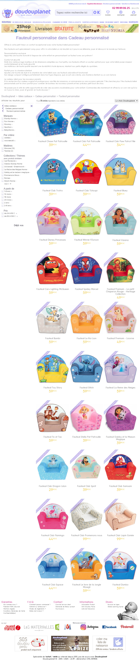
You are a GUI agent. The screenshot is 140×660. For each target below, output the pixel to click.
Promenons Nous (11, 175)
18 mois (7, 197)
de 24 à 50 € (10, 213)
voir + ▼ (8, 184)
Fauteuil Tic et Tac (53, 421)
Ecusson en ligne (113, 604)
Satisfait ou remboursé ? (37, 606)
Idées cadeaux (25, 96)
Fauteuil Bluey (121, 174)
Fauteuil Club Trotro (53, 174)
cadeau (7, 138)
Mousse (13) (9, 148)
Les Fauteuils (9, 161)
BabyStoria (9, 130)
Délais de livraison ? (36, 611)
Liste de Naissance (88, 609)
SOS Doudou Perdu (88, 606)
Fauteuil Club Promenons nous (87, 519)
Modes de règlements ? (37, 609)
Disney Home (10, 118)
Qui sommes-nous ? (10, 604)
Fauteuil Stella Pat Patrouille (87, 421)
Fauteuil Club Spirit (87, 470)
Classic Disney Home (13, 164)
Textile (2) (8, 151)
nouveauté (9, 140)
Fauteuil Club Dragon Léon (53, 470)
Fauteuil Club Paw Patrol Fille (121, 125)
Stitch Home (9, 181)
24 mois (7, 200)
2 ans (6, 203)
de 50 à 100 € (11, 216)
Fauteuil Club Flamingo (53, 519)
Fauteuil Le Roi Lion (87, 322)
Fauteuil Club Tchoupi (87, 174)
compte (120, 13)
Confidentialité (8, 613)
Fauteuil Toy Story (53, 371)
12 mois (7, 194)
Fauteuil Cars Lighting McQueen (53, 273)
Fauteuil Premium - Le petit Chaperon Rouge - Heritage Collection (121, 275)
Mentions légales (9, 609)
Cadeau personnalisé (45, 96)
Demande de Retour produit (65, 606)
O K (96, 12)
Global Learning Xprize (115, 606)
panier (134, 13)
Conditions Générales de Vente (14, 611)
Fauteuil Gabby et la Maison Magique (121, 422)
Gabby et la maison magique (16, 172)
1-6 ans (7, 191)
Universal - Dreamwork (14, 167)
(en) (14, 613)
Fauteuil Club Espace (53, 568)
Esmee (7, 178)
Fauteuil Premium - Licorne (121, 322)
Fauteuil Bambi (53, 322)
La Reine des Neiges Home (15, 169)
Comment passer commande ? (39, 604)
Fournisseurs (60, 609)
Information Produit (88, 604)
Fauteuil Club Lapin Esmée (121, 519)
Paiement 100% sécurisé (11, 606)
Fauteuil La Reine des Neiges (121, 371)
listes (108, 13)
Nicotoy (7, 124)
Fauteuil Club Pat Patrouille (87, 125)
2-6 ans (7, 205)
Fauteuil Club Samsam (121, 470)
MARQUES (133, 22)
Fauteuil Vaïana (121, 224)
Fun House (8, 121)
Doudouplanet (8, 96)
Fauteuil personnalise (69, 96)
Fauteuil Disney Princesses (53, 224)
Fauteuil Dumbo (121, 568)
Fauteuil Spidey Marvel (87, 273)
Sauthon (8, 127)
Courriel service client (63, 604)
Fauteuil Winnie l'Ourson (87, 224)
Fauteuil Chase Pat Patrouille (53, 125)
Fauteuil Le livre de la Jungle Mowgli (87, 569)
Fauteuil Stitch (87, 371)
